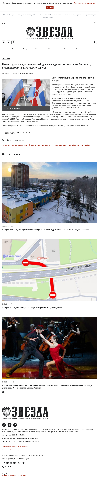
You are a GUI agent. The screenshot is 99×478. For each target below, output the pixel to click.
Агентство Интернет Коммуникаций (14, 475)
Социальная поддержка (72, 15)
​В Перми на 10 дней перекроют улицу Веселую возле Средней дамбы (32, 307)
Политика (15, 48)
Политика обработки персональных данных (17, 449)
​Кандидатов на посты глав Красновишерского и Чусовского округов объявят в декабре (46, 144)
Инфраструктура (89, 15)
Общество (27, 48)
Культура (68, 48)
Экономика (39, 48)
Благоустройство (49, 17)
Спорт (78, 48)
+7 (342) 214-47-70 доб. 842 (13, 464)
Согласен (49, 7)
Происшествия (54, 48)
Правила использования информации (15, 445)
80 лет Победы (8, 15)
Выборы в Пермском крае (52, 15)
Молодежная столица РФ (26, 15)
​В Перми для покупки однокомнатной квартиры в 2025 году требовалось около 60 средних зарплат (45, 229)
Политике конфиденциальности (85, 3)
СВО (39, 15)
